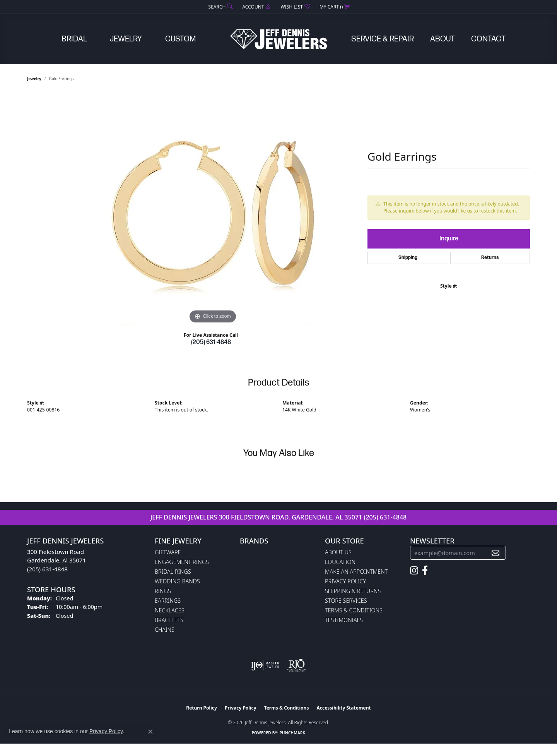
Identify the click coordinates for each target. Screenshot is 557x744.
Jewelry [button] (126, 39)
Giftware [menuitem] (168, 552)
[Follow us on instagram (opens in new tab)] (414, 570)
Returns (490, 258)
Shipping (407, 258)
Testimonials (344, 620)
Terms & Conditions (354, 610)
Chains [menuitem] (164, 629)
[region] (213, 209)
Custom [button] (180, 39)
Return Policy (201, 708)
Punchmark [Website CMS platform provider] (293, 732)
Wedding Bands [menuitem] (177, 581)
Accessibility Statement (343, 708)
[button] (220, 7)
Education (340, 562)
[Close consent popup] (150, 731)
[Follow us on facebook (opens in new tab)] (425, 570)
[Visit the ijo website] (265, 665)
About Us (338, 552)
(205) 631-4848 (211, 342)
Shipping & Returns (353, 591)
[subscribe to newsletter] (495, 553)
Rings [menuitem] (163, 591)
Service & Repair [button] (382, 39)
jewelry (34, 78)
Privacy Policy (345, 581)
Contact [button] (488, 39)
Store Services (346, 600)
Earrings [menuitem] (168, 600)
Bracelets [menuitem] (169, 620)
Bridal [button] (74, 39)
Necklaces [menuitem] (170, 610)
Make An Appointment (356, 571)
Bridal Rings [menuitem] (173, 571)
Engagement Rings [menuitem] (182, 562)
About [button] (442, 39)
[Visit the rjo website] (296, 665)
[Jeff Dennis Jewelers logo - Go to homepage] (278, 39)
